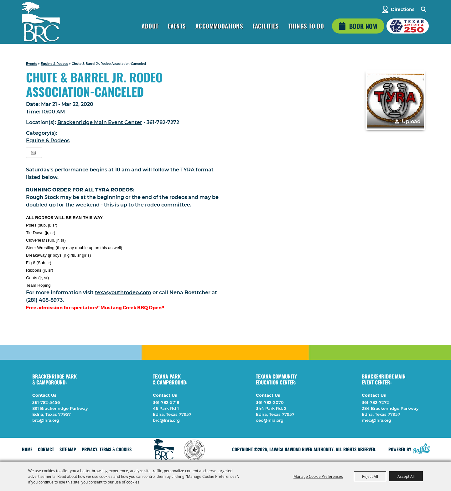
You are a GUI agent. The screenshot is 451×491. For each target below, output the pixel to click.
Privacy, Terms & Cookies (107, 449)
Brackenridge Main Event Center (99, 122)
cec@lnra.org (269, 420)
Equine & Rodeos (54, 64)
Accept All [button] (406, 476)
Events (177, 25)
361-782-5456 (46, 402)
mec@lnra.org (376, 420)
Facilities (265, 25)
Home (27, 449)
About (150, 25)
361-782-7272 (375, 402)
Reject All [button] (370, 476)
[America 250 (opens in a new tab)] (407, 26)
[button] (395, 100)
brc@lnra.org (45, 420)
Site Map (68, 449)
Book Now (363, 26)
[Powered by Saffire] (421, 447)
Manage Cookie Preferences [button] (318, 476)
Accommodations (219, 25)
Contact (46, 449)
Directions (402, 9)
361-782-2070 (270, 402)
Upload (411, 121)
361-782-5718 (166, 402)
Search (423, 9)
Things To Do (306, 25)
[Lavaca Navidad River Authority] (40, 22)
